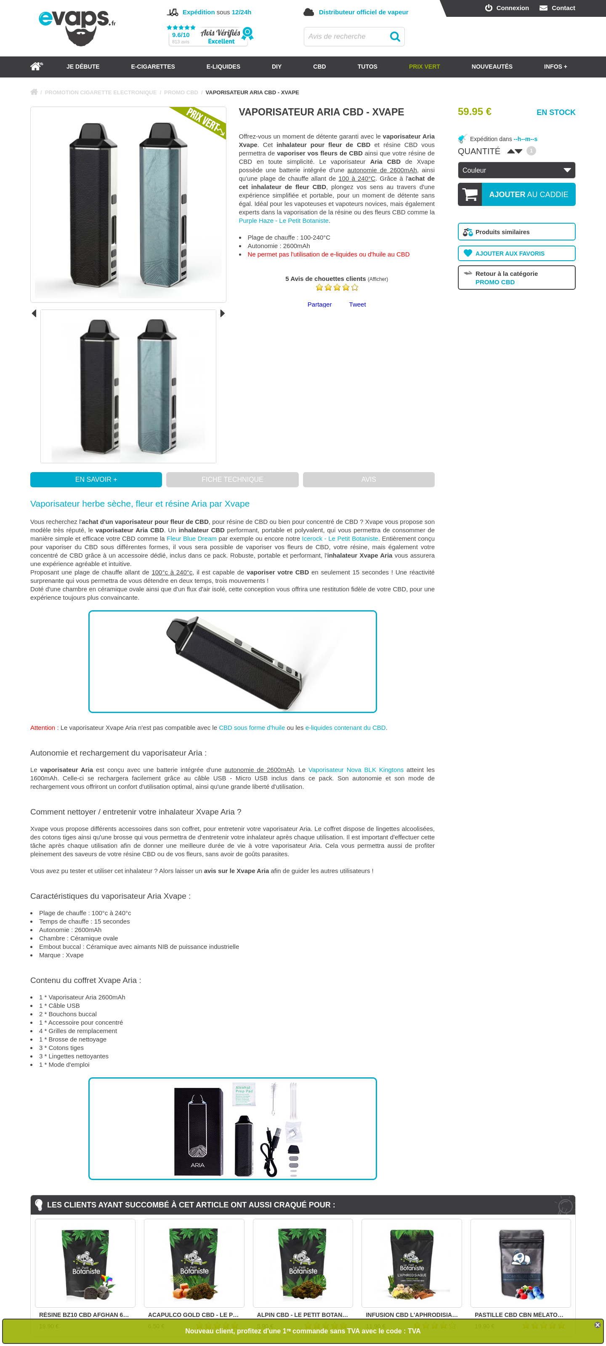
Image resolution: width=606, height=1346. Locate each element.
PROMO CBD (181, 92)
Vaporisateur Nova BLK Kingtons (356, 769)
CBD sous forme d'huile (252, 727)
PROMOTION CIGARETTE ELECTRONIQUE (101, 92)
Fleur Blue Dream (191, 538)
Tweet (357, 304)
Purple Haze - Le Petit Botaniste (284, 220)
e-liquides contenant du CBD (346, 727)
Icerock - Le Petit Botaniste (340, 538)
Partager (320, 304)
